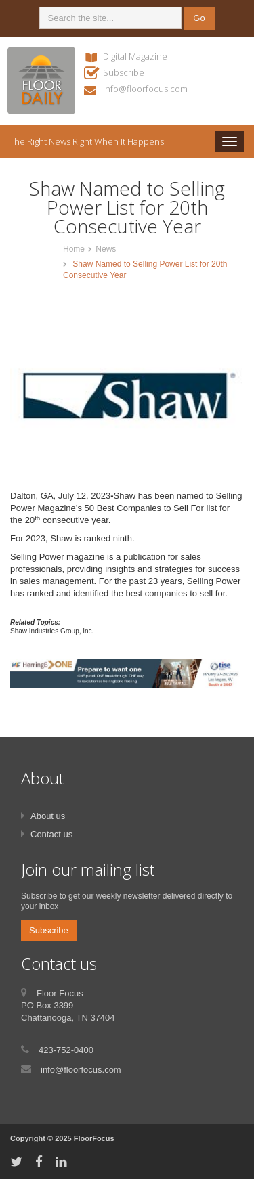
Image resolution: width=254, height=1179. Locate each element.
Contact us (51, 834)
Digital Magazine (135, 56)
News (106, 249)
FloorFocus (94, 1138)
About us (47, 816)
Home (74, 249)
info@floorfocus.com (145, 89)
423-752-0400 (66, 1050)
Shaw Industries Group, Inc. (51, 631)
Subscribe (123, 72)
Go (199, 18)
